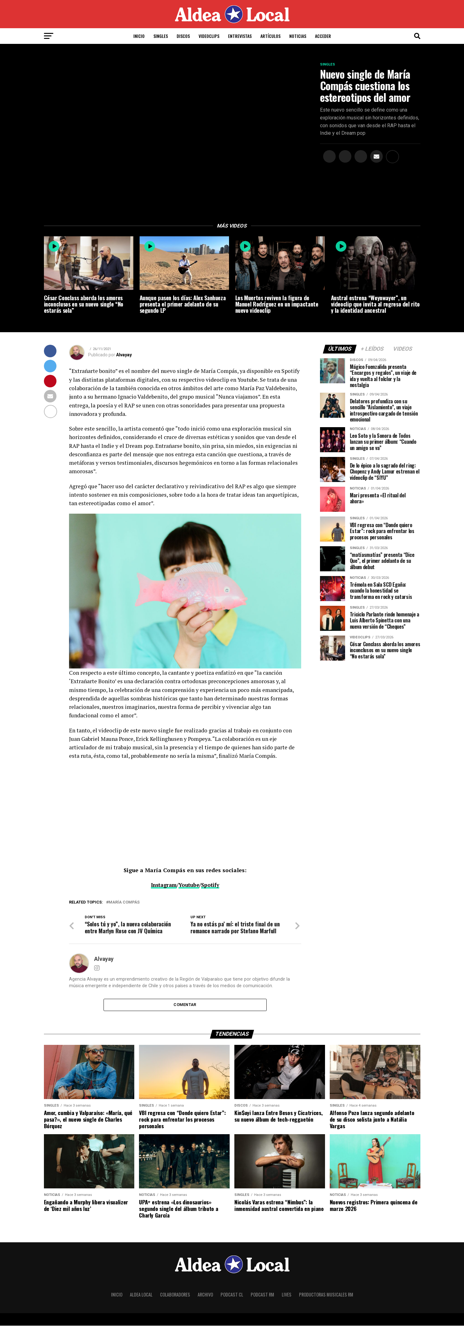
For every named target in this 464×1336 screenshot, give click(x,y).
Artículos (270, 36)
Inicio (139, 36)
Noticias (297, 36)
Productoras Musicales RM (326, 1305)
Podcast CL (232, 1305)
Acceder (323, 36)
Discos (183, 36)
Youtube (190, 885)
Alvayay (124, 355)
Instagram (162, 885)
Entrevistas (240, 36)
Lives (286, 1305)
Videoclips (209, 36)
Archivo (205, 1305)
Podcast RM (262, 1305)
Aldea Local (141, 1305)
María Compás (124, 903)
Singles (160, 36)
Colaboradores (175, 1305)
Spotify (212, 885)
